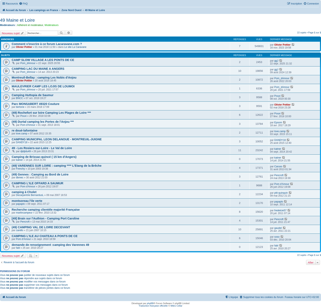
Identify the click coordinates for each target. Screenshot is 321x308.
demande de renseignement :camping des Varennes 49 (50, 244)
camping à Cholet (24, 192)
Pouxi (277, 95)
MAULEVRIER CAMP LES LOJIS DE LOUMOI (43, 86)
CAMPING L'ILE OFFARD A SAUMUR (37, 183)
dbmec (19, 177)
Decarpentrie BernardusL (30, 195)
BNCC (19, 98)
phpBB (150, 303)
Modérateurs (52, 25)
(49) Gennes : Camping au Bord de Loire (40, 174)
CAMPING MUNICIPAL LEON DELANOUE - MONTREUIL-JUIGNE (57, 139)
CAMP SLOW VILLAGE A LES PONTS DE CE (43, 60)
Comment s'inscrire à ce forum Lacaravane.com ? (47, 44)
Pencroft (279, 175)
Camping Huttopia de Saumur (32, 95)
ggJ (276, 60)
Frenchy (20, 168)
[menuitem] (23, 4)
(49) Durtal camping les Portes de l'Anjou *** (43, 121)
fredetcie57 (280, 210)
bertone (20, 107)
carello (19, 230)
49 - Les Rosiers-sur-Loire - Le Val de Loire (42, 148)
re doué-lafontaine (24, 130)
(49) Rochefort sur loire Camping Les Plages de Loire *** (51, 112)
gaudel (278, 228)
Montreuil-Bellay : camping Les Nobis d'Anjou (44, 77)
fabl (18, 247)
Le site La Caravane (75, 47)
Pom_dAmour (27, 63)
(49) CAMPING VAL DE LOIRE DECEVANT (41, 227)
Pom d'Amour (27, 125)
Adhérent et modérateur (30, 25)
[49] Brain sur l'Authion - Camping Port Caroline (45, 218)
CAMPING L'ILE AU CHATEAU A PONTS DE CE (45, 236)
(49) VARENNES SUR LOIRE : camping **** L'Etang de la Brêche (57, 165)
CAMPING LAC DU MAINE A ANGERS (38, 68)
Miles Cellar (176, 306)
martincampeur (24, 212)
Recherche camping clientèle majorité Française (46, 209)
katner (277, 148)
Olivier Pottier (24, 47)
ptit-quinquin (281, 192)
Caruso (278, 166)
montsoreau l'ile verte (27, 200)
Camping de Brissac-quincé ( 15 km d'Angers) (44, 156)
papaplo (20, 203)
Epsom (278, 122)
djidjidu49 (25, 151)
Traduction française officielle (153, 306)
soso (277, 236)
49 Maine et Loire (17, 20)
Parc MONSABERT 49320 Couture (35, 104)
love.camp (21, 133)
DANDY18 (21, 142)
